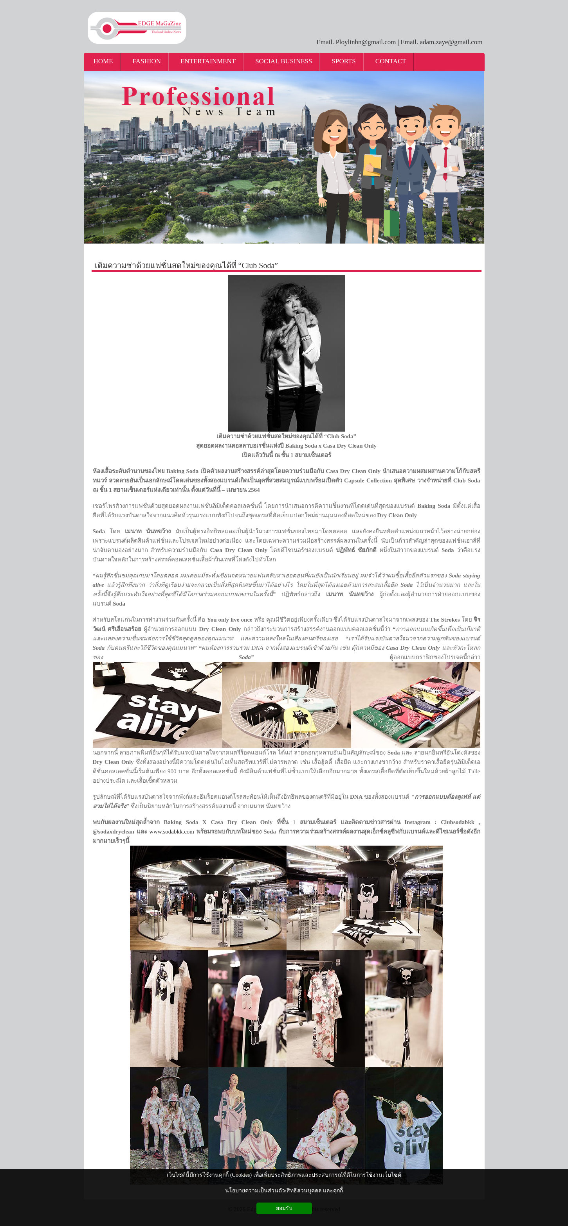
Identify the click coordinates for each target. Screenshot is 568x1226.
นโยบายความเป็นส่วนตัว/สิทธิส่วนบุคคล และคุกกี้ (284, 1191)
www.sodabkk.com (171, 831)
